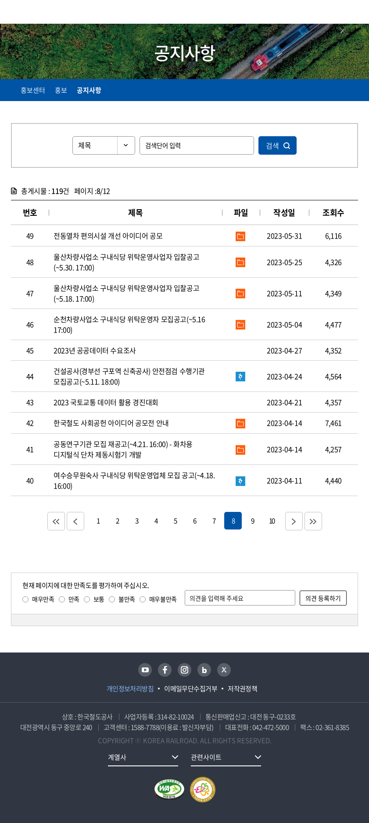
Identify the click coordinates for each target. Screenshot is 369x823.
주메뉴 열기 (353, 13)
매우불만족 (163, 598)
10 (271, 520)
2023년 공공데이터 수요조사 (95, 350)
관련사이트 (206, 757)
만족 (73, 598)
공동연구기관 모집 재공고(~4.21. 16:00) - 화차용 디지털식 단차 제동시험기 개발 (123, 449)
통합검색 (335, 13)
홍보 (61, 90)
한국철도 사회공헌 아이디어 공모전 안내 (111, 422)
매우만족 (43, 598)
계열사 (117, 757)
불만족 (126, 598)
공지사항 (89, 90)
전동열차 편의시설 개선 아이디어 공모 (108, 235)
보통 (98, 598)
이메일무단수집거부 (190, 688)
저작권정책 (242, 688)
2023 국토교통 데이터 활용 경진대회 (106, 402)
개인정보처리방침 (130, 688)
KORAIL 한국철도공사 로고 (45, 12)
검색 (272, 145)
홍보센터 (33, 90)
